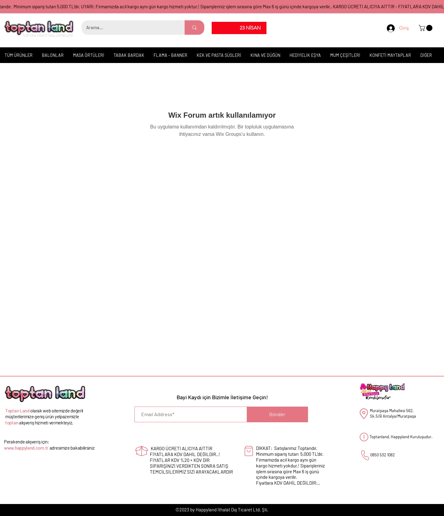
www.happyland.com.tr (26, 448)
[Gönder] (277, 414)
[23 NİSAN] (250, 28)
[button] (426, 28)
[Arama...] (129, 27)
